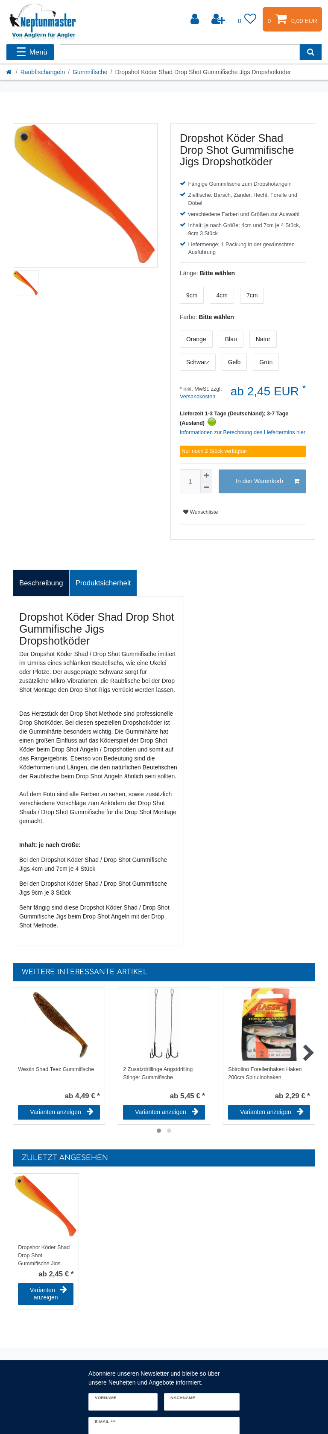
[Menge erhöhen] (206, 475)
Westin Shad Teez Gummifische (56, 1069)
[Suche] (311, 52)
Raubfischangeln (42, 72)
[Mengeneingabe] (190, 481)
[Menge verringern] (206, 487)
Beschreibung (41, 583)
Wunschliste (200, 512)
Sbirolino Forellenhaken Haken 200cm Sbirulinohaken (265, 1073)
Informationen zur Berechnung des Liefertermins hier (242, 432)
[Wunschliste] (247, 19)
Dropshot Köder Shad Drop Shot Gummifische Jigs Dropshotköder (44, 1254)
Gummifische (90, 72)
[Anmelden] (195, 19)
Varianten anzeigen (62, 1112)
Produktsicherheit (103, 583)
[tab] (41, 583)
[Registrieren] (219, 19)
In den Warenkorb (267, 481)
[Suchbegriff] (180, 52)
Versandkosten (197, 397)
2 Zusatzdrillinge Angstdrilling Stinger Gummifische (158, 1073)
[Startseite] (9, 72)
